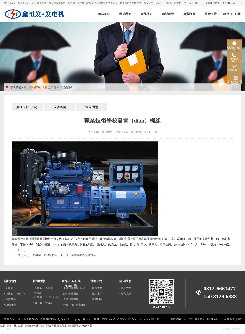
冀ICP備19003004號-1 (207, 319)
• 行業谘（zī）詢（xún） (47, 297)
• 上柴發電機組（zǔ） (74, 288)
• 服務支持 (96, 288)
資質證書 (189, 14)
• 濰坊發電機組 (70, 293)
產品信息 (147, 14)
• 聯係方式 (125, 288)
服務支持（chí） (27, 107)
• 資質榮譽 (10, 299)
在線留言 (229, 319)
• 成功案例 (96, 293)
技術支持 (211, 14)
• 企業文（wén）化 (14, 293)
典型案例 (50, 87)
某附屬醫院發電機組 (83, 255)
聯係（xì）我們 (231, 17)
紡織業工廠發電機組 (45, 255)
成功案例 (59, 107)
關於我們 (125, 14)
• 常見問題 (96, 299)
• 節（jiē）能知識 (42, 302)
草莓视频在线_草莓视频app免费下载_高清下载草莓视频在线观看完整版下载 (46, 325)
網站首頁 (104, 14)
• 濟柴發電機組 (70, 299)
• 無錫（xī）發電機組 (74, 304)
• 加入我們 (125, 293)
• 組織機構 (10, 304)
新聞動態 (168, 14)
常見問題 (91, 107)
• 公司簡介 (10, 288)
